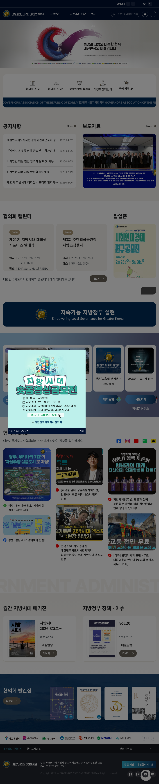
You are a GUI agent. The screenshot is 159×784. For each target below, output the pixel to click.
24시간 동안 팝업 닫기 (18, 430)
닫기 (82, 430)
